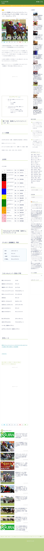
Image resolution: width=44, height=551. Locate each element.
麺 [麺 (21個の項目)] (32, 182)
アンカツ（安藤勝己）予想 (16, 109)
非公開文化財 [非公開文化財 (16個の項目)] (34, 181)
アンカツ (11, 362)
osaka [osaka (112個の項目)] (36, 156)
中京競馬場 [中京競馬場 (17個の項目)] (33, 166)
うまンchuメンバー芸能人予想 (17, 111)
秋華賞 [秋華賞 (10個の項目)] (33, 177)
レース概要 (13, 102)
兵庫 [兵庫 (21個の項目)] (32, 169)
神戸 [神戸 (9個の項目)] (40, 174)
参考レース (13, 112)
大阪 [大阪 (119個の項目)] (32, 171)
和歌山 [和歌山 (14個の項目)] (36, 169)
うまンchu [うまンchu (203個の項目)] (40, 156)
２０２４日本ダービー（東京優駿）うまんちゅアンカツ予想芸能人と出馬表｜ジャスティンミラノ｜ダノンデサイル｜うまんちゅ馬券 (37, 143)
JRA (3, 362)
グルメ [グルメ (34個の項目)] (33, 161)
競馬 (3, 10)
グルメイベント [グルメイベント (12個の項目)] (38, 161)
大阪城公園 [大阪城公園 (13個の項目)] (36, 171)
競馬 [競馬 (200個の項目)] (39, 177)
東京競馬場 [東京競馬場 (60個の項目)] (36, 174)
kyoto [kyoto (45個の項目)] (39, 154)
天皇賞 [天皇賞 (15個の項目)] (41, 171)
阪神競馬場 (13, 364)
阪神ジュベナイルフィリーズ (6, 364)
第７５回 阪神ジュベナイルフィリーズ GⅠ (15, 100)
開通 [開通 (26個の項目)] (35, 179)
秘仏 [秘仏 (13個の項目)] (36, 177)
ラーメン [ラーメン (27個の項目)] (39, 164)
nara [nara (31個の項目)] (32, 156)
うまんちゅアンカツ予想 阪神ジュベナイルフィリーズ (15, 107)
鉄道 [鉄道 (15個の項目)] (32, 179)
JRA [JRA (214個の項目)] (32, 154)
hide (19, 97)
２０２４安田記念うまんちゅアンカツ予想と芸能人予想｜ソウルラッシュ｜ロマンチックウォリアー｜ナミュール (37, 134)
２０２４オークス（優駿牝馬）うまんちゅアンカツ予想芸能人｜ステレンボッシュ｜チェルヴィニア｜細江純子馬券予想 (36, 246)
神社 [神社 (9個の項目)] (32, 176)
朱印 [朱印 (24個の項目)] (32, 174)
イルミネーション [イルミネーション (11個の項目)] (34, 159)
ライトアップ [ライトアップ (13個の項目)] (34, 164)
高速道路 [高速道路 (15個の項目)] (39, 181)
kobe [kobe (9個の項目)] (35, 154)
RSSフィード (35, 202)
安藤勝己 (16, 362)
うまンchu (7, 362)
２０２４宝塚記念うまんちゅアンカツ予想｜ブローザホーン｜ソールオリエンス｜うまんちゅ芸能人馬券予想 (37, 125)
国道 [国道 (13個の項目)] (39, 169)
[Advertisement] (15, 86)
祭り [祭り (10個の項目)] (40, 176)
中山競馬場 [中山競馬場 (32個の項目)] (38, 166)
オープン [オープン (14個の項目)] (40, 159)
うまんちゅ (4, 353)
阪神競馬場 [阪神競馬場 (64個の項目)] (39, 179)
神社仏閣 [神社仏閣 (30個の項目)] (36, 176)
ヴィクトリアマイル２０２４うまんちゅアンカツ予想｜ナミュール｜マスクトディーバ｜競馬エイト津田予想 (36, 259)
